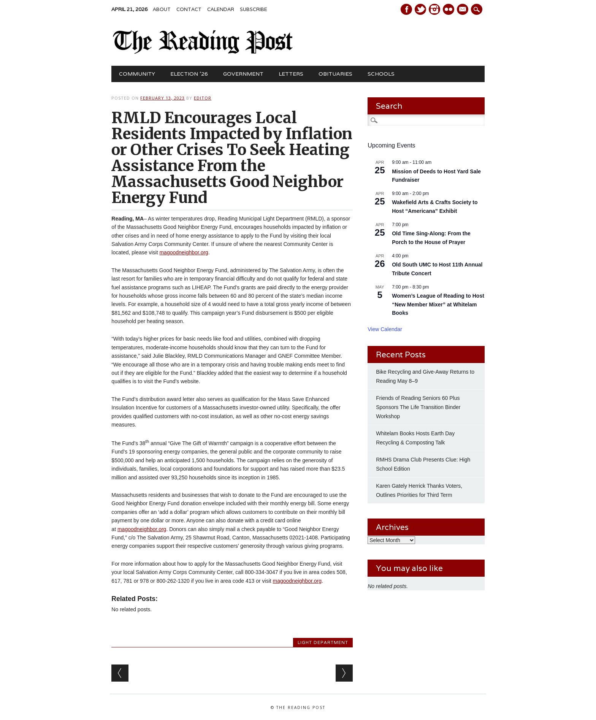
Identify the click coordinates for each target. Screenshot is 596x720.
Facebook (406, 9)
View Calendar (385, 329)
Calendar (220, 9)
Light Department (323, 642)
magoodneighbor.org (183, 252)
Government (243, 73)
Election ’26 (189, 73)
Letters (291, 73)
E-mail (463, 10)
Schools (381, 73)
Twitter (420, 9)
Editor (202, 98)
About (162, 9)
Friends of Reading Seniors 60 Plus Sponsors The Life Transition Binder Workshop (418, 407)
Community (137, 73)
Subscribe (253, 9)
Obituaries (335, 73)
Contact (188, 9)
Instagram (434, 9)
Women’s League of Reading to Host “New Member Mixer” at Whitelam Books (438, 304)
